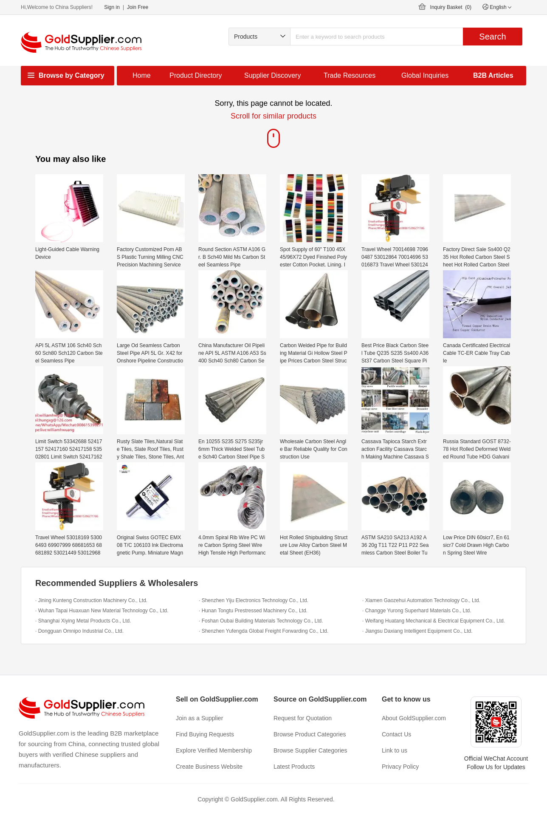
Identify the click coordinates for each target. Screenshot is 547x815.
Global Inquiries (424, 75)
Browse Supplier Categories (310, 750)
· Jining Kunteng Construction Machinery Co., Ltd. (91, 600)
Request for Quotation (303, 718)
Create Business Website (209, 766)
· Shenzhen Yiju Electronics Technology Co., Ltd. (253, 600)
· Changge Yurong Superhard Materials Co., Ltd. (416, 611)
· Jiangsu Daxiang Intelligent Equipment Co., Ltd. (417, 631)
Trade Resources (349, 75)
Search (492, 36)
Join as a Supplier (199, 718)
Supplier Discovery (272, 75)
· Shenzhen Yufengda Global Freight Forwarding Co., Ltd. (263, 631)
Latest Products (294, 766)
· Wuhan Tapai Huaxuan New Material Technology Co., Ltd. (102, 611)
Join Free (137, 7)
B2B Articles (493, 75)
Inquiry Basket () (450, 7)
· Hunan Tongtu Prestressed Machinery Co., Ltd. (253, 611)
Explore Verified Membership (214, 750)
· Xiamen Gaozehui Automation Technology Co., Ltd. (421, 600)
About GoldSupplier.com (414, 718)
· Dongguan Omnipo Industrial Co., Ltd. (79, 631)
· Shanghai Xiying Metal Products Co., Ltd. (83, 621)
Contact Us (396, 734)
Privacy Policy (400, 766)
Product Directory (195, 75)
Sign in (112, 7)
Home (142, 75)
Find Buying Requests (205, 734)
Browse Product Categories (310, 734)
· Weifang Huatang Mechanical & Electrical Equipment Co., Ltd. (433, 621)
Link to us (394, 750)
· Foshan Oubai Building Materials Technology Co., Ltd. (261, 621)
